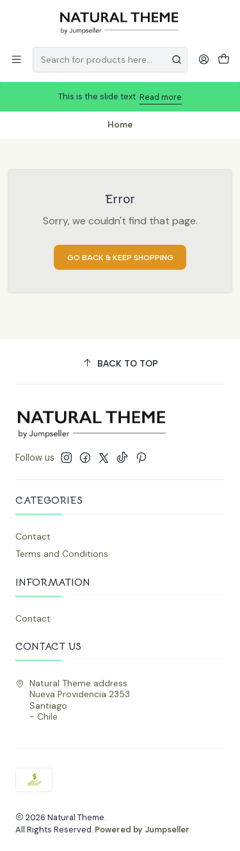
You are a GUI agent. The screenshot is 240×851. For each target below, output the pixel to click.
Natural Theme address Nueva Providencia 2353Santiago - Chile (72, 700)
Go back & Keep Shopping (120, 257)
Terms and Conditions (61, 553)
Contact (33, 536)
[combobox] (110, 59)
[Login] (203, 59)
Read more (161, 97)
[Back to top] (120, 363)
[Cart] (223, 59)
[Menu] (16, 59)
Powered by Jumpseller (142, 829)
